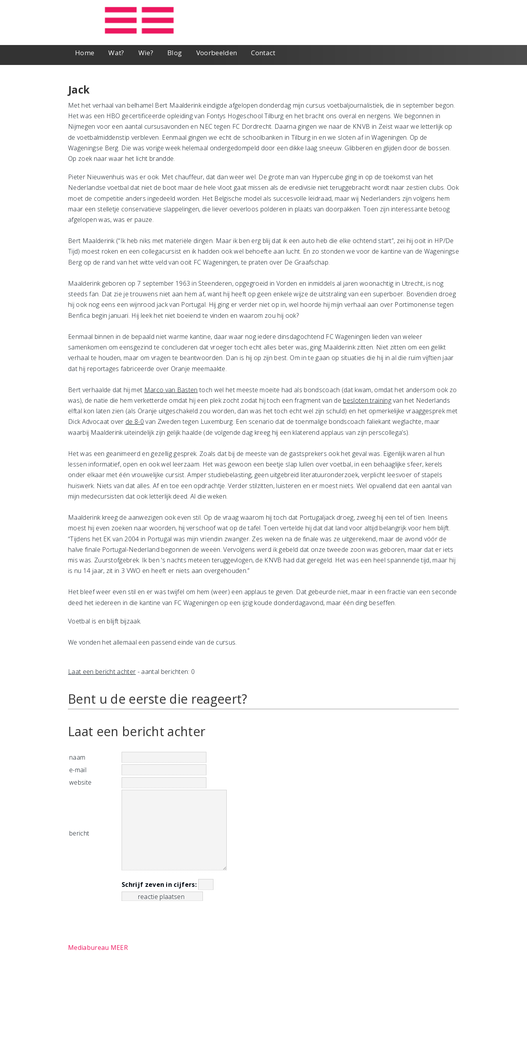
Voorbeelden (216, 52)
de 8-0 (134, 421)
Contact (263, 52)
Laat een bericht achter (102, 671)
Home (84, 52)
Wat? (116, 52)
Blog (174, 52)
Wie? (145, 52)
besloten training (367, 400)
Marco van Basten (171, 389)
